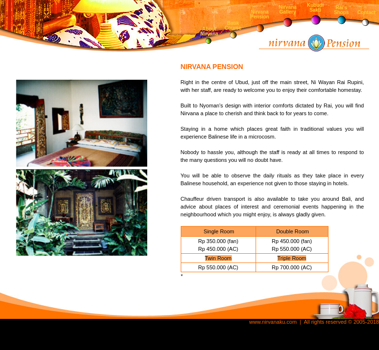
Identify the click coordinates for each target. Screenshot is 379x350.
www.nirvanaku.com (273, 322)
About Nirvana (209, 31)
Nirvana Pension (259, 14)
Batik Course (232, 25)
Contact (366, 12)
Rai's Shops (341, 10)
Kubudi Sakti (315, 7)
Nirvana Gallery (288, 9)
